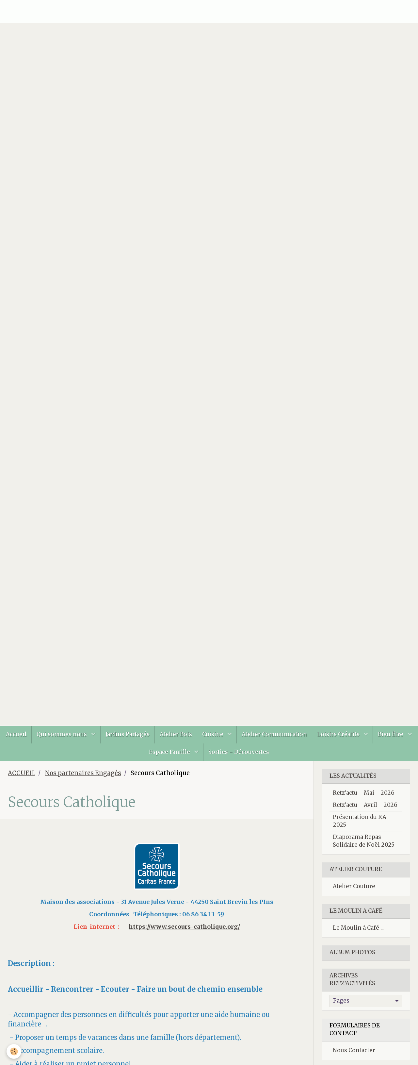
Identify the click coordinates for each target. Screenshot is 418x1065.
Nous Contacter (354, 1050)
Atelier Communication (274, 734)
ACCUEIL (21, 773)
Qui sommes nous (62, 734)
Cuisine (213, 734)
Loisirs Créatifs (339, 734)
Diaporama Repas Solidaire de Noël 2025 (363, 840)
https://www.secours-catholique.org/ (184, 926)
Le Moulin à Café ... (358, 927)
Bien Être (391, 734)
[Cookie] (14, 1051)
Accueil (16, 734)
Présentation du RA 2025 (359, 820)
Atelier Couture (354, 886)
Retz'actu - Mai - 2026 (363, 792)
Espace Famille (170, 752)
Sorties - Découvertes (238, 752)
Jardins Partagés (127, 734)
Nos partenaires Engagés (83, 773)
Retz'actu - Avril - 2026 (365, 804)
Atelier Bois (176, 734)
